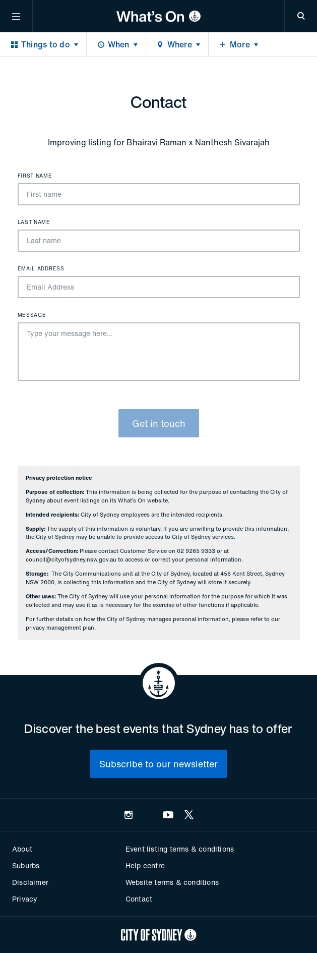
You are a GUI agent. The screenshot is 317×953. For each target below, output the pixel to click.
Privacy (24, 898)
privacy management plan (60, 628)
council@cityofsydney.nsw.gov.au (71, 559)
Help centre (145, 865)
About (22, 849)
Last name (34, 222)
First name (35, 176)
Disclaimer (30, 882)
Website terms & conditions (172, 882)
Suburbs (25, 865)
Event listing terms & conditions (179, 849)
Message (32, 315)
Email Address (41, 269)
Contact (138, 898)
